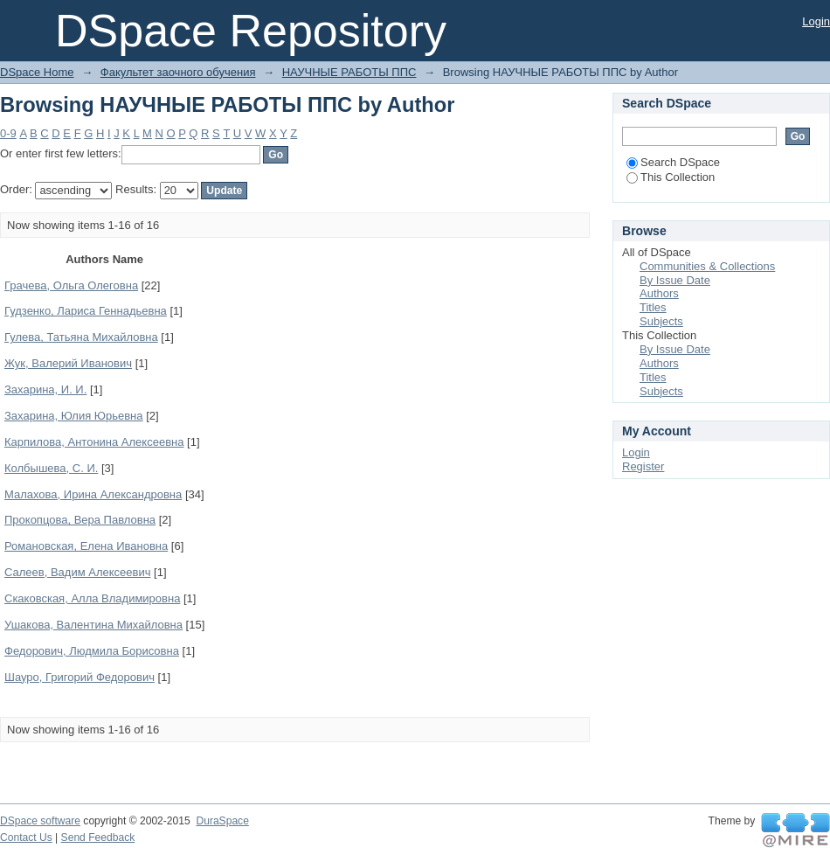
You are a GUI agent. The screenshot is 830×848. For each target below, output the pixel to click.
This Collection (670, 177)
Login (816, 21)
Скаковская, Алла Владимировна (92, 598)
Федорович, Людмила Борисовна (91, 650)
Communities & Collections (707, 266)
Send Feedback (98, 837)
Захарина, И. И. (45, 389)
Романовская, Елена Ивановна (86, 546)
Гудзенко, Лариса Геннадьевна (85, 310)
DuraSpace (222, 821)
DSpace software (40, 821)
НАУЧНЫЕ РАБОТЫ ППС (349, 72)
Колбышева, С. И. (51, 468)
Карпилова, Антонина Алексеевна (93, 441)
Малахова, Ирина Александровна (93, 494)
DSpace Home (37, 72)
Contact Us (26, 837)
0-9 (8, 133)
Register (643, 466)
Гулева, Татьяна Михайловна (81, 337)
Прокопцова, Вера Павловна (80, 519)
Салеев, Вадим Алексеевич (77, 572)
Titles (653, 307)
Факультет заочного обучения (178, 72)
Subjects (661, 321)
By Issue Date (675, 280)
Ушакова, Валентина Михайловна (93, 624)
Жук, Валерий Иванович (68, 363)
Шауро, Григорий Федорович (79, 677)
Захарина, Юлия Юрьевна (73, 415)
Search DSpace (673, 162)
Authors (659, 293)
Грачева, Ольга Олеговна (71, 285)
